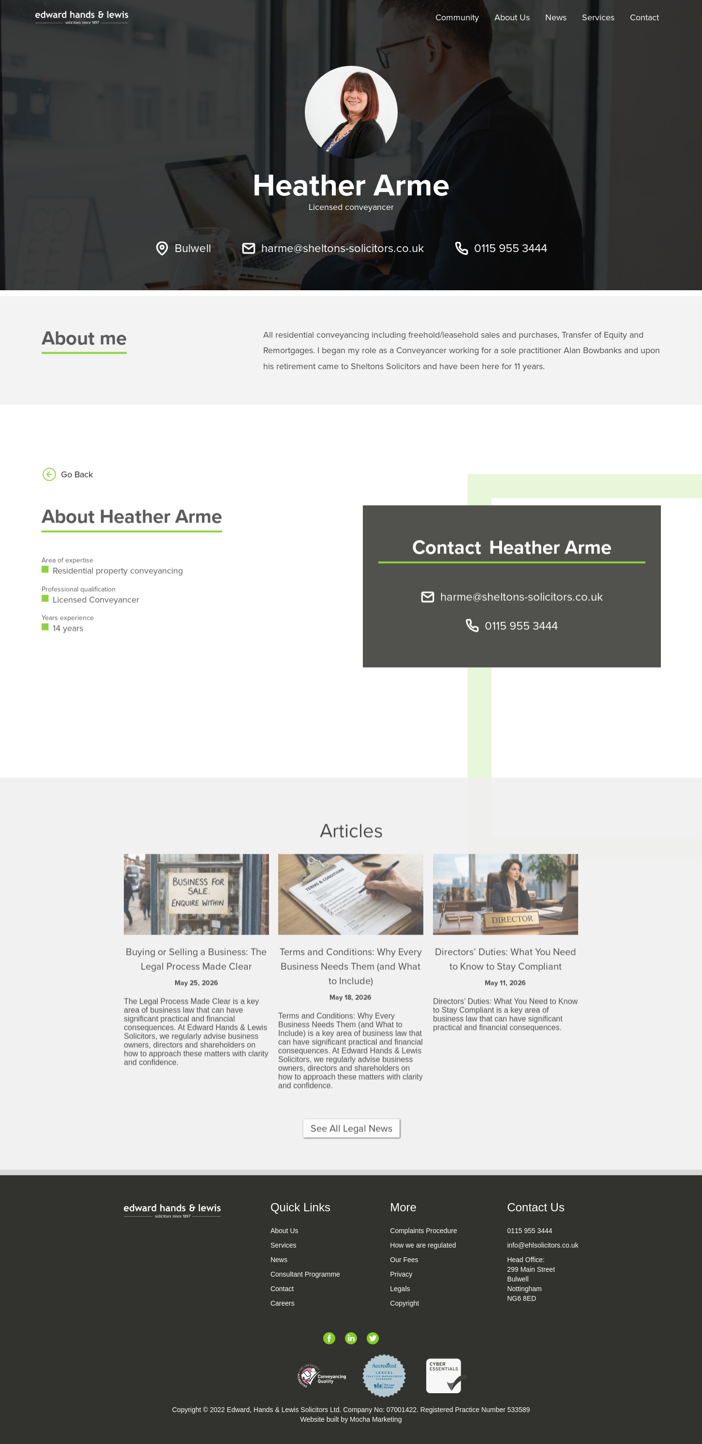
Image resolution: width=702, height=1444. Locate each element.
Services (598, 17)
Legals (400, 1289)
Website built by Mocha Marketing (351, 1419)
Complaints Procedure (423, 1231)
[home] (81, 17)
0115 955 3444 (529, 1231)
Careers (282, 1303)
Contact (644, 17)
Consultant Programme (305, 1274)
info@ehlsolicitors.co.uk (542, 1245)
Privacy (401, 1274)
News (556, 17)
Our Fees (404, 1260)
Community (457, 17)
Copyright (404, 1303)
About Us (512, 17)
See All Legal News (351, 1156)
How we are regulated (423, 1245)
